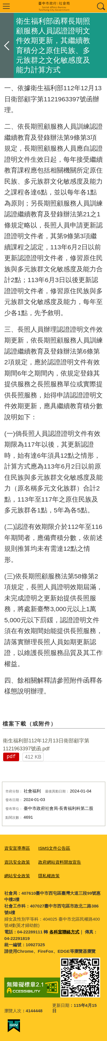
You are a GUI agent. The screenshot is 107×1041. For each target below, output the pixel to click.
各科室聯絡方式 (64, 931)
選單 (6, 6)
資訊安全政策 (17, 862)
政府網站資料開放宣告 (59, 862)
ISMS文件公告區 (54, 848)
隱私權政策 (49, 875)
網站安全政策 (17, 875)
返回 (7, 45)
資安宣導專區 (17, 848)
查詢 (100, 6)
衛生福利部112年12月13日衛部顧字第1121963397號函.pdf (46, 745)
